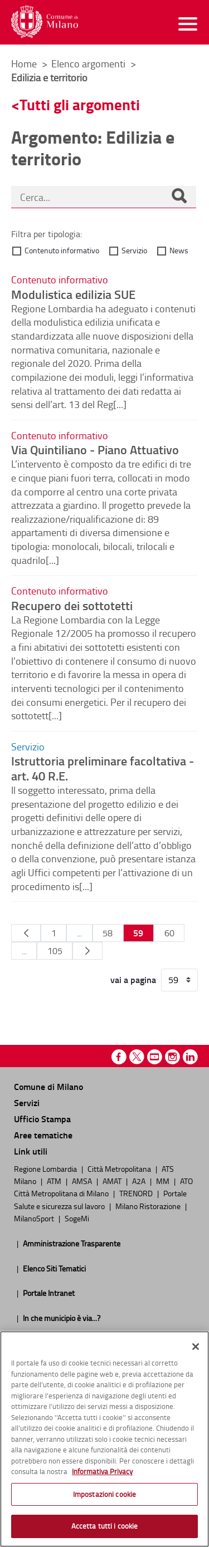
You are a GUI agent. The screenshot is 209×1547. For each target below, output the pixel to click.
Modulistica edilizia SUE (73, 294)
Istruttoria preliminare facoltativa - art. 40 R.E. (102, 768)
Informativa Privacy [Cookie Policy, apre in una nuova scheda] (102, 1471)
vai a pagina (133, 980)
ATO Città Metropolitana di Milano (103, 1187)
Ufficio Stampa (42, 1118)
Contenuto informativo (62, 250)
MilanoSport (35, 1218)
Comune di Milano (48, 1086)
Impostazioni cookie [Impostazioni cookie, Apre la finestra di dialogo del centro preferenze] (104, 1494)
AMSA (83, 1180)
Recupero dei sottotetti (72, 605)
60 (169, 933)
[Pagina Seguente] (87, 951)
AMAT (113, 1180)
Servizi (27, 1102)
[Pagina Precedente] (26, 933)
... (79, 933)
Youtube (154, 1056)
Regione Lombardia (46, 1168)
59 (138, 932)
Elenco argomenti (89, 63)
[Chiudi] (195, 1346)
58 (108, 933)
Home (24, 63)
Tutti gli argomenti (80, 104)
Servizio (134, 250)
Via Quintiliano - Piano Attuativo (95, 449)
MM (163, 1180)
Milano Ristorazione (148, 1205)
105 (54, 951)
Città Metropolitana (120, 1168)
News (178, 250)
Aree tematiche (43, 1134)
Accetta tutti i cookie (104, 1526)
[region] (104, 1439)
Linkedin (190, 1056)
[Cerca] (179, 197)
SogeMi (77, 1218)
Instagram (172, 1056)
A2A (139, 1180)
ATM (55, 1180)
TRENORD (136, 1193)
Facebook (119, 1056)
